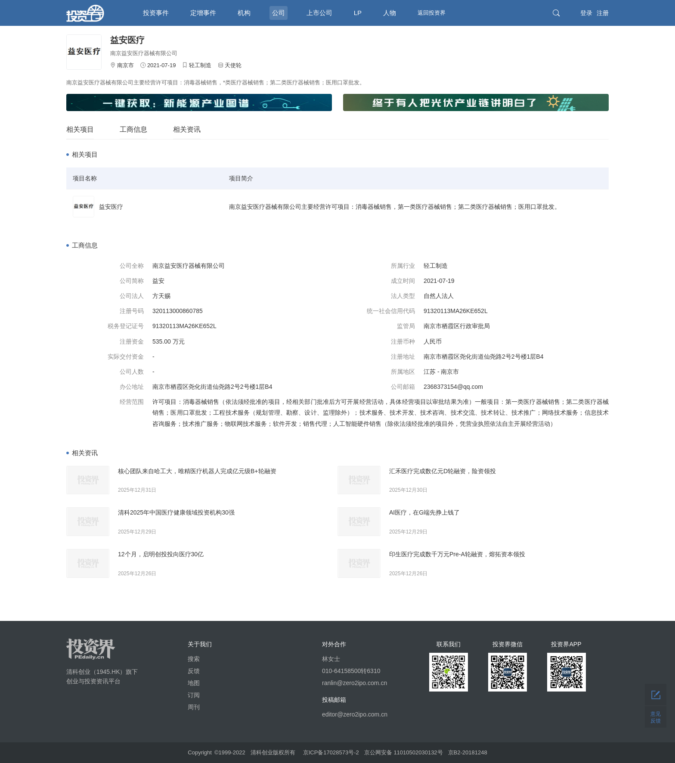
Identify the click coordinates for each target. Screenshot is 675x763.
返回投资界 (432, 12)
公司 (278, 12)
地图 (194, 682)
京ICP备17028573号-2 (331, 752)
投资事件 (156, 12)
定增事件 (203, 12)
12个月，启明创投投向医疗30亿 (161, 554)
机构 (244, 12)
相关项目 (80, 129)
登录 (586, 12)
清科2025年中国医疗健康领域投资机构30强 (176, 512)
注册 (603, 12)
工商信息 (133, 129)
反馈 (194, 670)
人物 (389, 12)
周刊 (194, 707)
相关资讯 (187, 129)
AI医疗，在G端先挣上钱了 (424, 512)
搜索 (194, 658)
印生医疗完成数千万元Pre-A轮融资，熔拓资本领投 (457, 554)
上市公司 (319, 12)
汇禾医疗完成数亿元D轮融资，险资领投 (442, 471)
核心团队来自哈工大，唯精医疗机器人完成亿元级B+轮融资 (197, 471)
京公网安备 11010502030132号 (403, 752)
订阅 (194, 695)
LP (358, 12)
